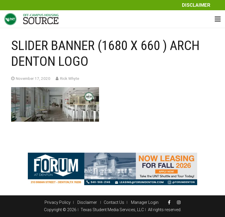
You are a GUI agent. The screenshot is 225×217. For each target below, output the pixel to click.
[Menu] (217, 19)
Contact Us (114, 202)
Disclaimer (196, 5)
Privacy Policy (58, 202)
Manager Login (144, 202)
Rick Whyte (69, 78)
